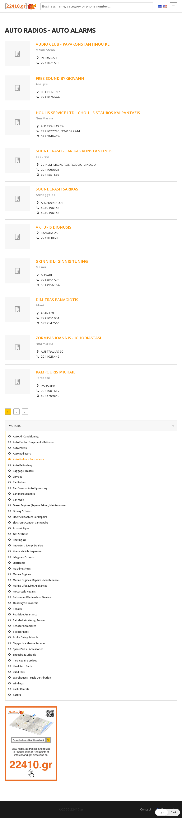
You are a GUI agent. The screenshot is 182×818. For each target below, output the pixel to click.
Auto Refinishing (23, 465)
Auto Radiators (22, 453)
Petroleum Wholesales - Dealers (32, 597)
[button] (167, 812)
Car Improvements (24, 494)
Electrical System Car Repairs (30, 517)
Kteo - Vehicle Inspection (27, 551)
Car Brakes (19, 482)
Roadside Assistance (25, 614)
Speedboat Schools (24, 654)
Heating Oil (19, 540)
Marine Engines (22, 574)
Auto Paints (20, 448)
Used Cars (19, 672)
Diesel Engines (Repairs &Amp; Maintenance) (39, 505)
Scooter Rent (21, 632)
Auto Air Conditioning (26, 436)
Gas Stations (20, 534)
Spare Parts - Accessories (28, 649)
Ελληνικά (160, 6)
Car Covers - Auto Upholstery (30, 488)
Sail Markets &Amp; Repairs (29, 620)
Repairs (17, 609)
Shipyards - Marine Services (29, 643)
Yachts (17, 695)
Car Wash (18, 499)
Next (25, 411)
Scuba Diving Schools (25, 637)
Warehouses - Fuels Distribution (32, 677)
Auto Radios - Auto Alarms (29, 459)
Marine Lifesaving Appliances (30, 586)
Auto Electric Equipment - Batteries (33, 442)
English (165, 6)
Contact (145, 809)
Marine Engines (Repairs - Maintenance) (36, 580)
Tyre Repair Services (25, 660)
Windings (18, 683)
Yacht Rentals (21, 689)
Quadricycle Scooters (25, 603)
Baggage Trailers (23, 471)
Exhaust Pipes (21, 528)
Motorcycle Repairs (24, 591)
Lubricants (19, 563)
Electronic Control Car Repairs (30, 522)
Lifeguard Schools (23, 557)
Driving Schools (22, 511)
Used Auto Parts (22, 666)
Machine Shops (22, 568)
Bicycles (17, 477)
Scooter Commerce (24, 626)
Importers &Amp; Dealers (28, 545)
